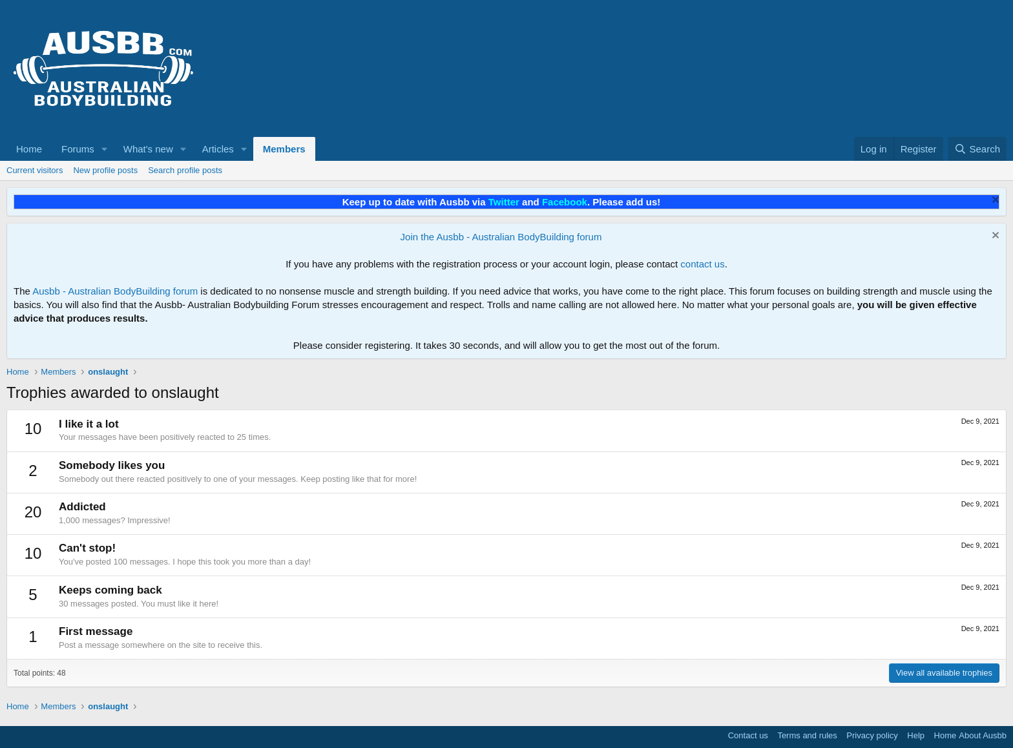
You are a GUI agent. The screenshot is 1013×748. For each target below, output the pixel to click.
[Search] (977, 149)
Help (915, 735)
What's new (148, 148)
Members (284, 148)
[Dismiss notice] (993, 201)
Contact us (748, 735)
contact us (702, 263)
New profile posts (105, 170)
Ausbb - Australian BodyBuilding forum (115, 291)
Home (29, 148)
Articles (218, 148)
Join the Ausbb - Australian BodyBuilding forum (501, 236)
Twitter (503, 201)
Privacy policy (871, 735)
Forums (77, 148)
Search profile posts (185, 170)
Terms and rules (807, 735)
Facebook (564, 201)
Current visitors (34, 170)
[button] (105, 149)
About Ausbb (983, 735)
